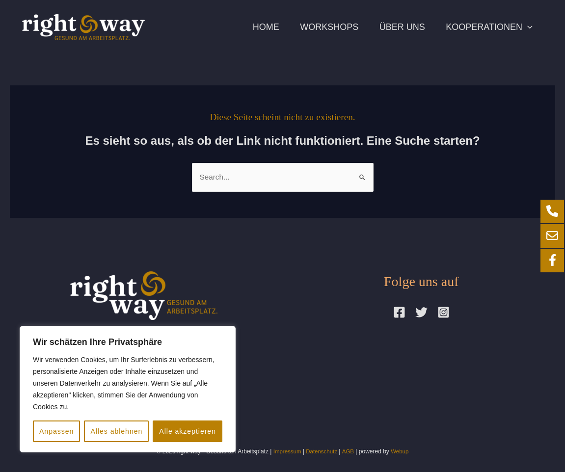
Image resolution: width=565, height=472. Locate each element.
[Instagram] (443, 313)
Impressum (285, 451)
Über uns (396, 27)
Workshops (320, 27)
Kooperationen (487, 27)
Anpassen (56, 431)
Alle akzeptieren (187, 431)
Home (253, 27)
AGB (349, 451)
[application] (525, 27)
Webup (401, 451)
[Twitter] (421, 313)
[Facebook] (399, 313)
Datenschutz (321, 451)
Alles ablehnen (116, 431)
